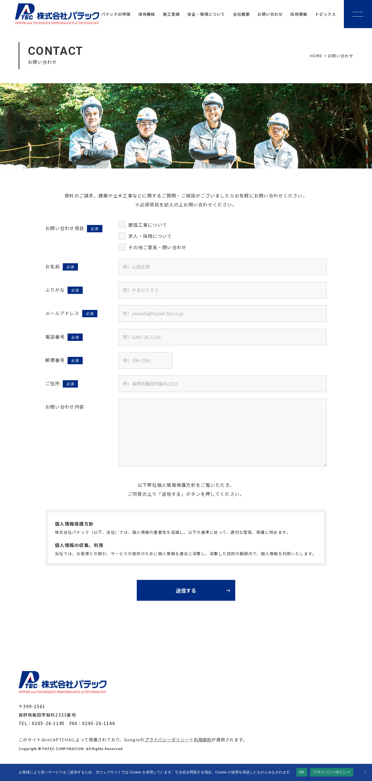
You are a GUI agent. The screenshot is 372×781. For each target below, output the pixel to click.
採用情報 (298, 14)
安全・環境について (206, 14)
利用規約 (203, 739)
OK (301, 772)
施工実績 (171, 14)
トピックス (325, 14)
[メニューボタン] (358, 14)
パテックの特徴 (116, 14)
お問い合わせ (270, 14)
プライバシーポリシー (167, 739)
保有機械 (146, 14)
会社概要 (241, 14)
